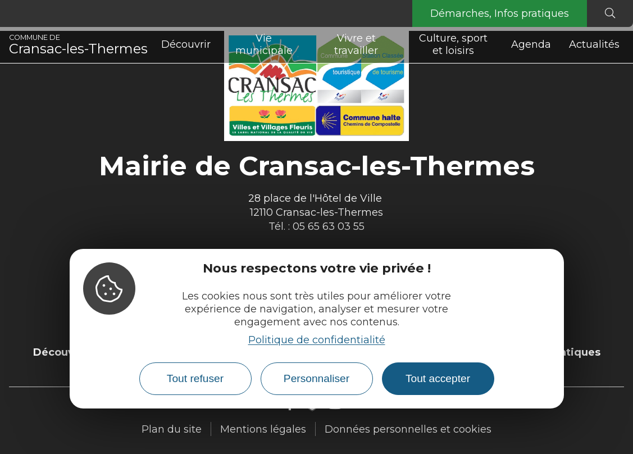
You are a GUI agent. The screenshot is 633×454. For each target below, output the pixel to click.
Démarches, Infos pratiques (499, 13)
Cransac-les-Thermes (78, 45)
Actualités (594, 44)
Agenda (531, 44)
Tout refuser (195, 378)
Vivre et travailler (356, 44)
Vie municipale (264, 44)
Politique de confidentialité (316, 340)
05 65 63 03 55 (329, 226)
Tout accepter (438, 378)
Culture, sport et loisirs (453, 44)
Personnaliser (316, 378)
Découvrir (186, 44)
